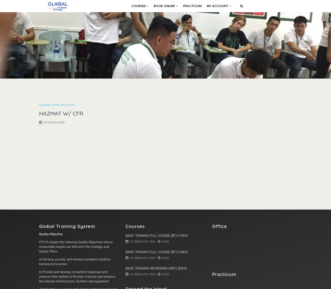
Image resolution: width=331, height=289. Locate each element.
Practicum (192, 6)
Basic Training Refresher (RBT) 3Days (156, 268)
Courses (140, 6)
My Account (219, 6)
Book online (166, 6)
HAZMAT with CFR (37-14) (57, 105)
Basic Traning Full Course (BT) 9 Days (157, 236)
